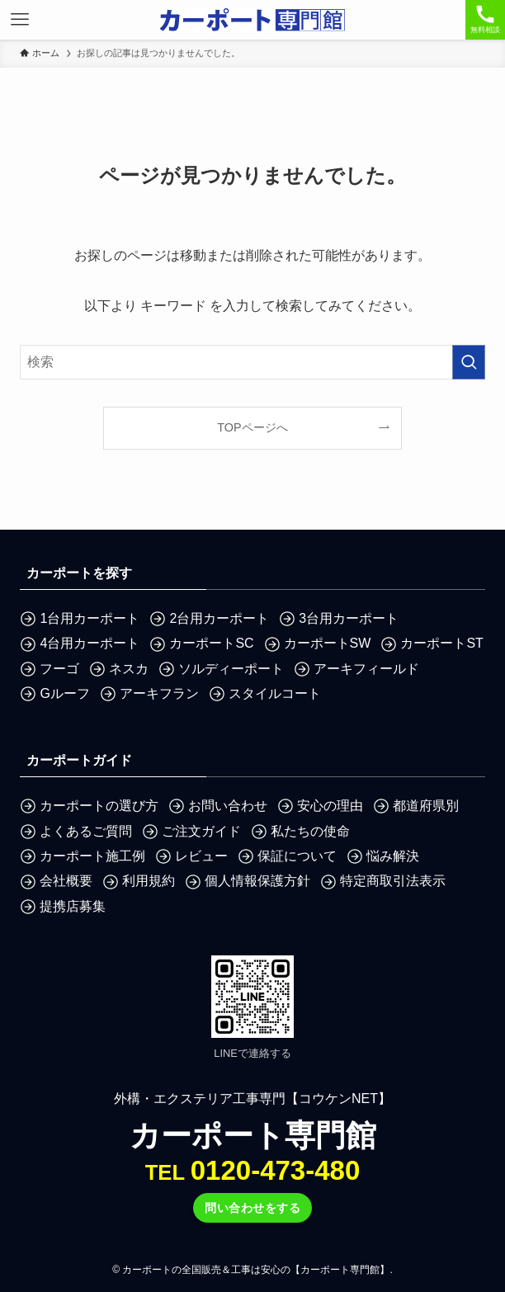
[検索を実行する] (468, 362)
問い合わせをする (252, 1207)
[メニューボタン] (20, 20)
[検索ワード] (252, 362)
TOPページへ (252, 427)
